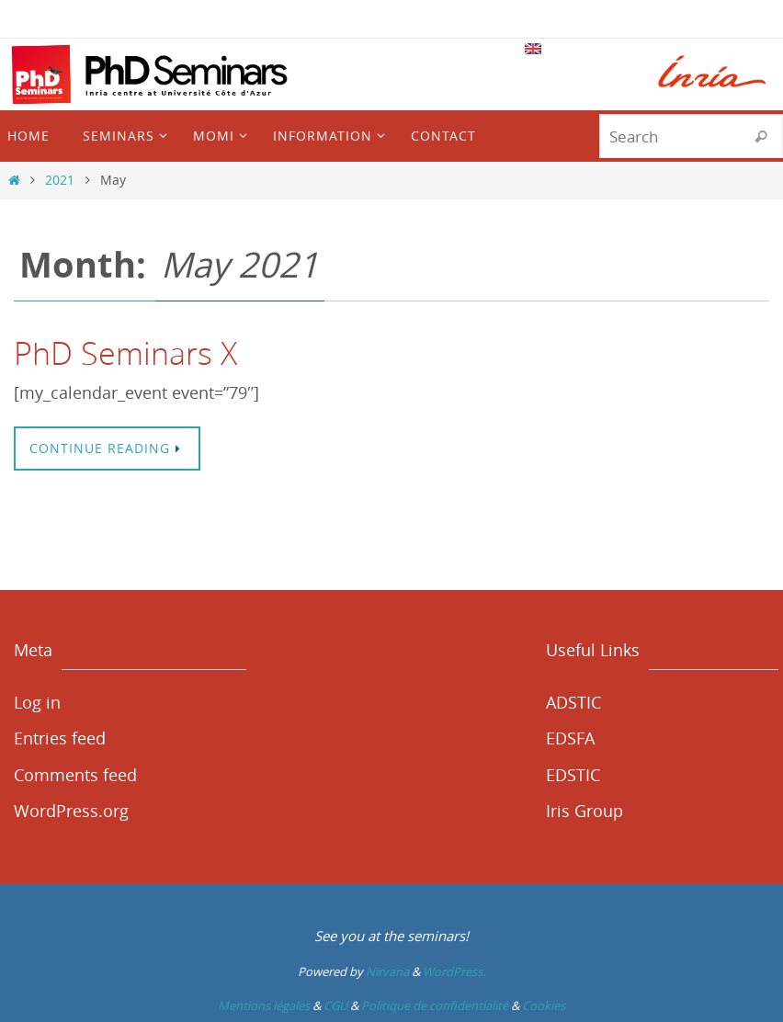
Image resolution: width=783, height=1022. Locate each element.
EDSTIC (573, 775)
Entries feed (60, 738)
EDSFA (570, 738)
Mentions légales (264, 1005)
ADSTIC (573, 702)
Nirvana (387, 971)
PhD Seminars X (125, 353)
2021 (59, 179)
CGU (335, 1005)
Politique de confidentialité (434, 1005)
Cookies (543, 1005)
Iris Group (584, 811)
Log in (37, 702)
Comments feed (75, 775)
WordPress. (454, 971)
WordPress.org (71, 811)
